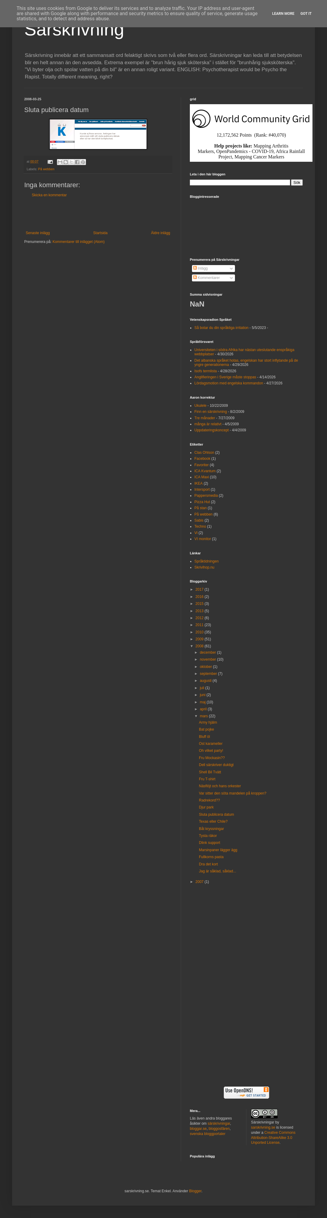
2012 (200, 618)
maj (203, 702)
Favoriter (201, 465)
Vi (195, 533)
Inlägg (200, 268)
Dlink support (209, 843)
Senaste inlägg (38, 233)
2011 (200, 625)
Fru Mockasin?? (212, 758)
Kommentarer (206, 278)
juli (202, 688)
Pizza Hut (202, 502)
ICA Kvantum (205, 471)
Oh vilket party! (211, 750)
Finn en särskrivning (210, 412)
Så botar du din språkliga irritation (221, 328)
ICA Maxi (201, 477)
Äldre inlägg (160, 233)
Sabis (198, 520)
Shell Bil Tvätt (210, 772)
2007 (200, 882)
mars (204, 716)
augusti (206, 681)
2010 (200, 632)
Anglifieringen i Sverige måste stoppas (225, 377)
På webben (46, 169)
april (204, 709)
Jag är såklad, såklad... (217, 871)
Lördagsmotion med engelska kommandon (228, 383)
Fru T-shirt (207, 779)
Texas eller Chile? (213, 821)
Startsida (100, 233)
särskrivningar (219, 1123)
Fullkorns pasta (211, 857)
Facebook (202, 458)
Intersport (202, 489)
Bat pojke (206, 729)
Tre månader (204, 418)
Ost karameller (211, 744)
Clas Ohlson (204, 452)
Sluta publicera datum (216, 814)
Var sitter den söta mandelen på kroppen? (232, 793)
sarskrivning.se (263, 1127)
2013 (200, 611)
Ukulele (200, 405)
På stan (200, 508)
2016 (200, 597)
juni (203, 695)
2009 (200, 639)
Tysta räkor (208, 836)
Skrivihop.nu (204, 567)
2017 (200, 589)
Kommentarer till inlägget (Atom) (78, 242)
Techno (200, 526)
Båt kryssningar (211, 829)
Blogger (195, 1191)
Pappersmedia (206, 495)
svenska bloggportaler (207, 1134)
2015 (200, 604)
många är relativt (207, 424)
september (209, 674)
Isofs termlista (205, 371)
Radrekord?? (209, 800)
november (208, 659)
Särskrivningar (262, 1122)
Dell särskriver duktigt (216, 765)
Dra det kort (208, 864)
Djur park (206, 807)
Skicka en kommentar (49, 195)
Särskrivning (74, 29)
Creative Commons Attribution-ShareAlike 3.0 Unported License (273, 1137)
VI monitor (202, 539)
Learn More (283, 14)
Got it (306, 14)
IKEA (198, 483)
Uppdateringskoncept (211, 430)
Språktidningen (206, 561)
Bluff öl (204, 737)
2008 (200, 646)
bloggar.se (198, 1129)
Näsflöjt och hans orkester (220, 786)
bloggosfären (219, 1129)
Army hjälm (208, 722)
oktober (206, 667)
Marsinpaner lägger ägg (218, 850)
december (208, 652)
